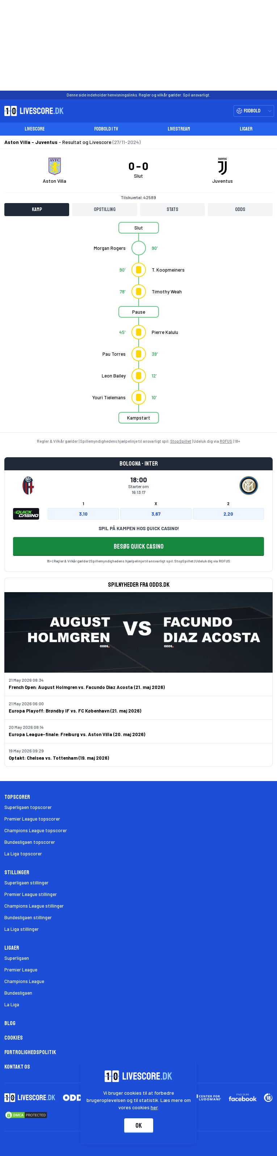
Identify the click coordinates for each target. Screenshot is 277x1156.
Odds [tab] (240, 209)
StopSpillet (180, 441)
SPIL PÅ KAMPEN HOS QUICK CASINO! (138, 528)
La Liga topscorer (23, 853)
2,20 (228, 514)
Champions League (24, 981)
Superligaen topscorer (28, 807)
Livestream (179, 129)
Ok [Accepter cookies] (138, 1126)
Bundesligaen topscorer (29, 842)
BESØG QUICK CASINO (139, 546)
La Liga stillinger (21, 929)
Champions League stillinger (34, 906)
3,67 (155, 514)
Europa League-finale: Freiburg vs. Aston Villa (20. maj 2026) (77, 734)
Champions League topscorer (35, 830)
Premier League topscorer (32, 819)
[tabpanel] (138, 327)
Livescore (35, 129)
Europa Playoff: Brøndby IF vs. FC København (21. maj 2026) (75, 711)
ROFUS (226, 441)
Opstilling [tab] (105, 209)
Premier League (20, 970)
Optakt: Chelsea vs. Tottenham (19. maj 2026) (59, 758)
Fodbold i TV (106, 129)
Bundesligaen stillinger (28, 917)
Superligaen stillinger (26, 882)
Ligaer (246, 129)
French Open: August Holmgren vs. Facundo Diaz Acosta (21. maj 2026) (87, 687)
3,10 (83, 514)
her (154, 1107)
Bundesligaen (18, 993)
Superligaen (16, 958)
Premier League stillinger (30, 894)
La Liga (11, 1004)
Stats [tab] (172, 209)
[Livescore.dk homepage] (32, 111)
